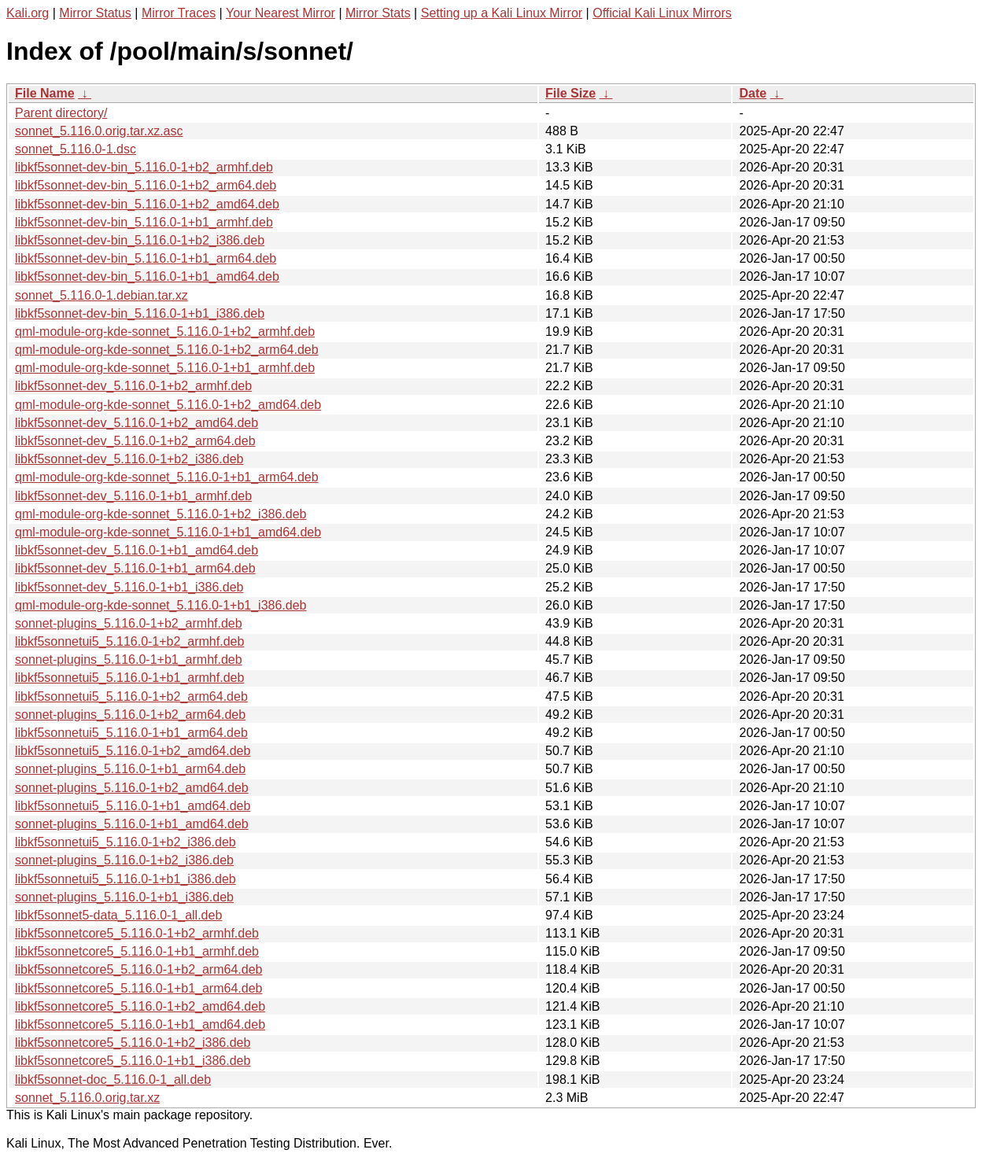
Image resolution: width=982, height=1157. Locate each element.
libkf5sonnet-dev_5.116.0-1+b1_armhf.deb (133, 496)
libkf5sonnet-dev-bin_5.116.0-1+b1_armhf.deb (144, 222)
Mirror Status (95, 13)
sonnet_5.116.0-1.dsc (75, 149)
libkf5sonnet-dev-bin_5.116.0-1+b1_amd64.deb (147, 276)
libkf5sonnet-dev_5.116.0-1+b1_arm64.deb (135, 568)
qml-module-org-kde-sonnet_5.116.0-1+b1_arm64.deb (167, 477)
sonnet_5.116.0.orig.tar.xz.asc (99, 131)
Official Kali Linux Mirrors (662, 13)
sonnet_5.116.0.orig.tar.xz (87, 1097)
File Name (45, 93)
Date (752, 93)
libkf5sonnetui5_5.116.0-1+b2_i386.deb (125, 842)
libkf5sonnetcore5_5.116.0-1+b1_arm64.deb (138, 988)
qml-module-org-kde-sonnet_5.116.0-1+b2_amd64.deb (168, 404)
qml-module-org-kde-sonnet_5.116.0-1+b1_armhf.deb (165, 367)
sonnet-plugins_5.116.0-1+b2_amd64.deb (132, 787)
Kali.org (27, 13)
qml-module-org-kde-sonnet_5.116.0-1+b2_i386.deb (160, 514)
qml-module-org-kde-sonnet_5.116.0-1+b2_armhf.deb (165, 331)
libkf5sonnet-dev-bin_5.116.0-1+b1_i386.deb (139, 313)
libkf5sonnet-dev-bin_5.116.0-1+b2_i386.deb (139, 240)
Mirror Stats (378, 13)
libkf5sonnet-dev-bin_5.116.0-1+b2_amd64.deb (147, 204)
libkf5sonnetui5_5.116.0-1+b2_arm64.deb (131, 696)
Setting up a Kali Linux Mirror (501, 13)
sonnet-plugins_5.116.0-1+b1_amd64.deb (132, 824)
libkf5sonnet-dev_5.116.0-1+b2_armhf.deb (133, 385)
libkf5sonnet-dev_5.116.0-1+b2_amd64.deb (136, 422)
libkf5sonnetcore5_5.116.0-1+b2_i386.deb (132, 1042)
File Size (570, 93)
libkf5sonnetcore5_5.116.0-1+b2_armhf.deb (137, 933)
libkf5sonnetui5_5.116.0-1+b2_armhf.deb (129, 641)
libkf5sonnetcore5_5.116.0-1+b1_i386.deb (132, 1060)
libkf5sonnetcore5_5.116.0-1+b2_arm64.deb (138, 969)
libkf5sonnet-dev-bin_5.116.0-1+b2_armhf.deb (144, 167)
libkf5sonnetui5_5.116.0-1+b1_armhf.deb (129, 677)
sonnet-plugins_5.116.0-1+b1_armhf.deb (128, 659)
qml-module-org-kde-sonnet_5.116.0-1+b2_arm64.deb (167, 349)
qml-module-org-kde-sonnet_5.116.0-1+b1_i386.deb (160, 605)
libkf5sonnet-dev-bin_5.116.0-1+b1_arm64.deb (145, 258)
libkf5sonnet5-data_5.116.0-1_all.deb (118, 915)
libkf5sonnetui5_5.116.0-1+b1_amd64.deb (132, 805)
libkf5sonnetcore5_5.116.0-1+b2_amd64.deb (140, 1006)
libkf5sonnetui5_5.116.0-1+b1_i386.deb (125, 879)
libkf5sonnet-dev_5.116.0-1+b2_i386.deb (129, 459)
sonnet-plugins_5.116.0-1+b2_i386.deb (124, 860)
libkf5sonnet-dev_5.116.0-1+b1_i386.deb (129, 587)
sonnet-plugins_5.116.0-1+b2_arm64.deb (130, 714)
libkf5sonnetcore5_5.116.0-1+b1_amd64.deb (140, 1024)
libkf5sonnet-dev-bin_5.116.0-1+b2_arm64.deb (145, 185)
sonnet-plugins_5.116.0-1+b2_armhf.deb (128, 623)
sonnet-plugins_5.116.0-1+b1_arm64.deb (130, 769)
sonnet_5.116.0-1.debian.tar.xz (101, 295)
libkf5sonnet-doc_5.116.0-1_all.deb (113, 1079)
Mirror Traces (179, 13)
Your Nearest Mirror (280, 13)
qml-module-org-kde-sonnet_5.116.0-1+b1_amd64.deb (168, 532)
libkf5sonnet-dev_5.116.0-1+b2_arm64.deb (135, 441)
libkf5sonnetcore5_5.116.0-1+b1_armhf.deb (137, 951)
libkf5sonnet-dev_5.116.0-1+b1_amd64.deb (136, 550)
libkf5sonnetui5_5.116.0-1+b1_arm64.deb (131, 732)
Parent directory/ (61, 113)
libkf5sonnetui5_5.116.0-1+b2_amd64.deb (132, 750)
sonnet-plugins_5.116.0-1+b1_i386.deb (124, 897)
